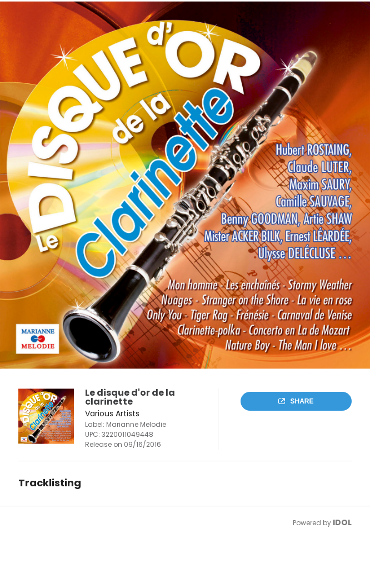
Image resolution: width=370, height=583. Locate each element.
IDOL (342, 522)
